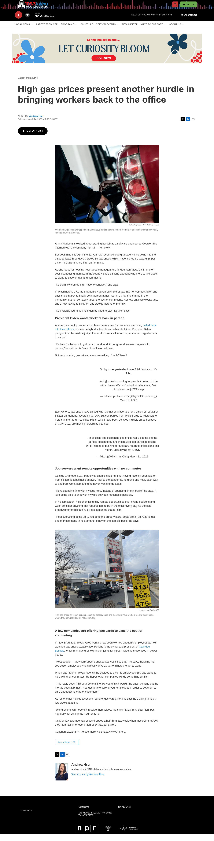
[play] (18, 21)
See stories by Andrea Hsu (87, 781)
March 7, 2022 (128, 406)
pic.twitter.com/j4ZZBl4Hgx (128, 396)
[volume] (27, 21)
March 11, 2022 (139, 463)
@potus (109, 388)
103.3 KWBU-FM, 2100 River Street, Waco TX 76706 (95, 820)
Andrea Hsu (36, 122)
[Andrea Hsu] (61, 778)
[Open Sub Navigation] (32, 31)
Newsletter (130, 31)
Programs (67, 31)
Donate (191, 7)
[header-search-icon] (177, 8)
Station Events (106, 31)
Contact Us (83, 813)
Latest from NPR (47, 31)
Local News (22, 31)
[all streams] (188, 22)
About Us (175, 31)
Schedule (87, 31)
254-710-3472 (124, 813)
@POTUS (134, 456)
